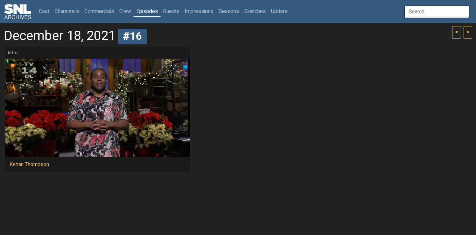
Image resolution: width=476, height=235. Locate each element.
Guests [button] (171, 11)
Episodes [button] (147, 11)
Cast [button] (45, 11)
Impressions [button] (199, 11)
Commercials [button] (99, 11)
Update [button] (279, 11)
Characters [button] (67, 11)
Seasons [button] (229, 11)
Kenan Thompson (29, 164)
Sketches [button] (255, 11)
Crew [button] (125, 11)
